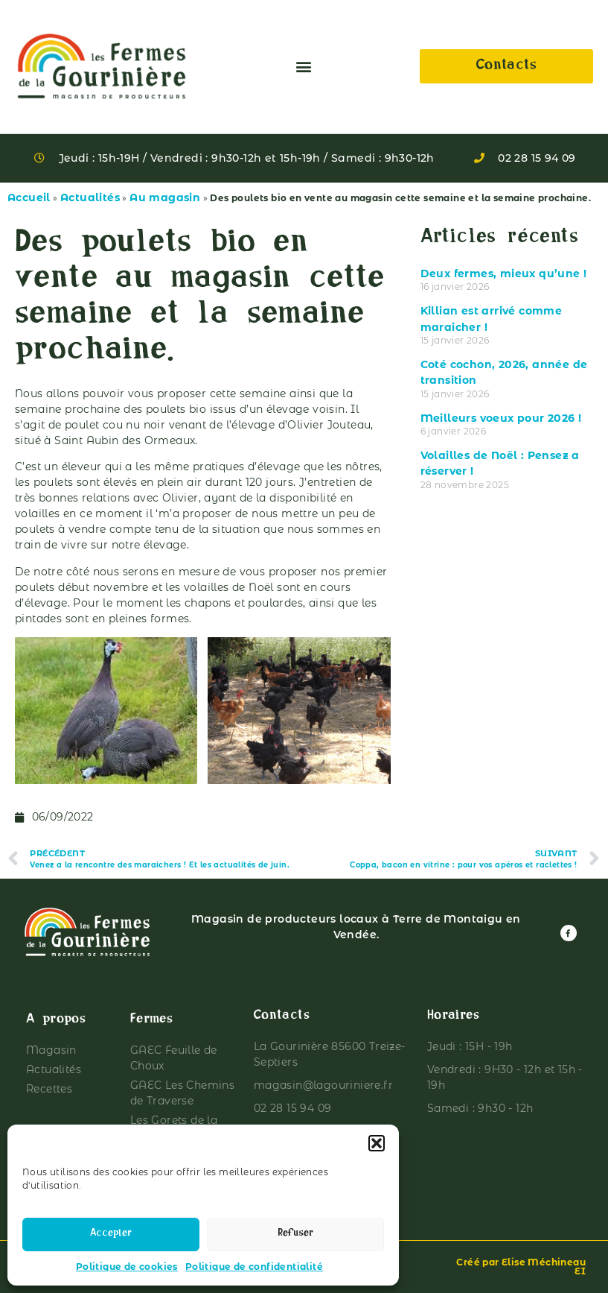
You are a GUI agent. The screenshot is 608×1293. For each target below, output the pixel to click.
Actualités (90, 197)
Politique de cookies (127, 1266)
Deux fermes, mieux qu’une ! (503, 273)
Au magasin (164, 197)
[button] (376, 1143)
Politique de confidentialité (254, 1266)
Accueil (29, 197)
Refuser (295, 1234)
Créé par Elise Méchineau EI (521, 1266)
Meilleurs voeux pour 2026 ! (501, 418)
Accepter (111, 1234)
